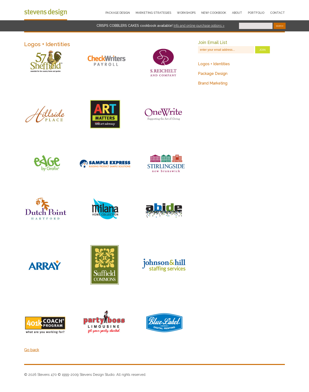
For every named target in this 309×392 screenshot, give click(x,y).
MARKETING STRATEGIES (153, 12)
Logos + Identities (214, 64)
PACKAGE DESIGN (117, 12)
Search (279, 26)
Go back (31, 350)
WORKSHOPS (186, 12)
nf (175, 26)
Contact (277, 12)
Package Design (212, 73)
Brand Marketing (212, 83)
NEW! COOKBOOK (213, 12)
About (237, 12)
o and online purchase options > (201, 26)
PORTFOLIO (256, 12)
